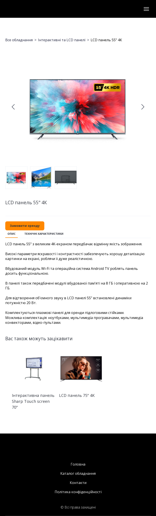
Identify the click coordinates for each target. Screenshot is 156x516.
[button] (24, 225)
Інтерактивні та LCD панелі (61, 40)
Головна (78, 464)
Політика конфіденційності (78, 491)
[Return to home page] (20, 8)
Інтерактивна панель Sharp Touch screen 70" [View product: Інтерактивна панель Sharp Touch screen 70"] (33, 401)
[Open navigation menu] (146, 9)
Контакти (78, 482)
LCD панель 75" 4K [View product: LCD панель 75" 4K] (77, 395)
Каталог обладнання (78, 473)
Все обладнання (19, 40)
